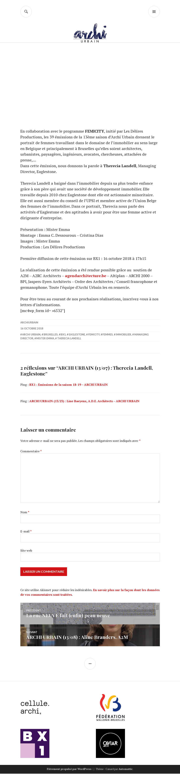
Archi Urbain (31, 335)
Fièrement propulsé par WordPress (69, 769)
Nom (24, 513)
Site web (26, 551)
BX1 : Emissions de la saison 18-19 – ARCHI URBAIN (68, 385)
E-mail (26, 532)
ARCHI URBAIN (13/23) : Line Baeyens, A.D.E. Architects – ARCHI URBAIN (84, 401)
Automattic (126, 769)
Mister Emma (45, 338)
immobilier (123, 335)
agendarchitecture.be (85, 276)
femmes (107, 335)
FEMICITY (94, 335)
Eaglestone (77, 335)
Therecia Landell (69, 338)
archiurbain (29, 323)
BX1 (63, 335)
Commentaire (31, 452)
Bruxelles (51, 335)
